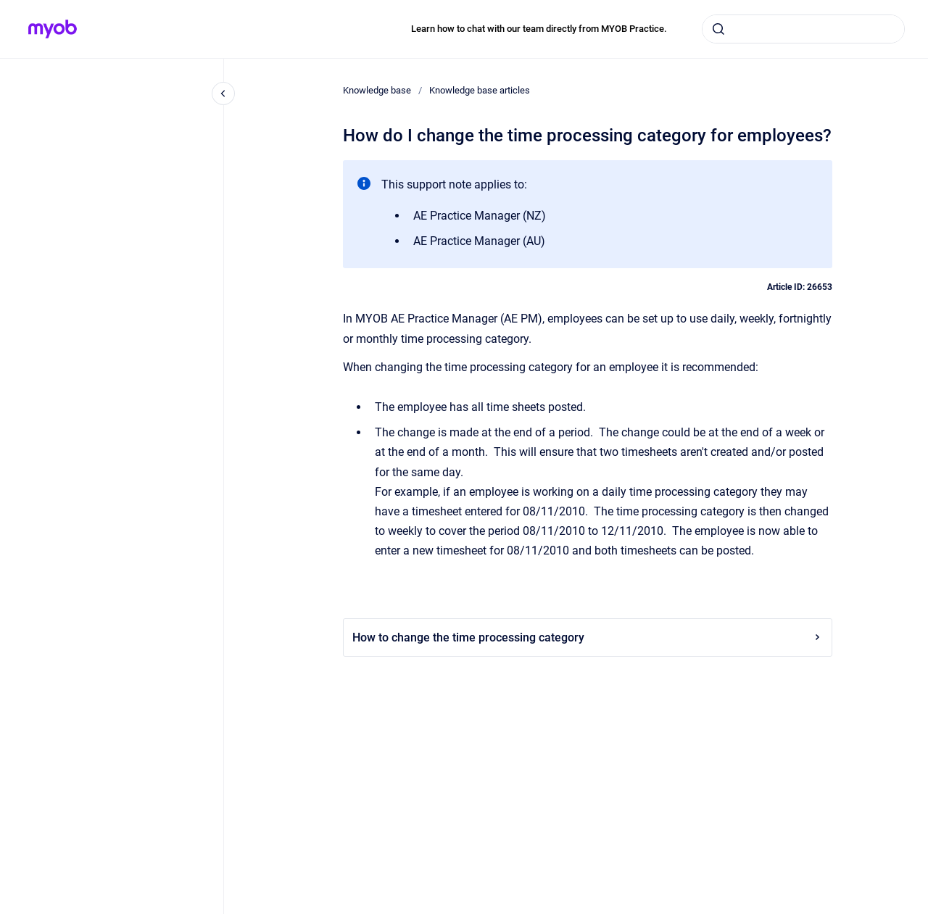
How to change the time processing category (587, 637)
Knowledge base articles (479, 90)
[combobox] (803, 29)
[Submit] (718, 29)
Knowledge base (377, 90)
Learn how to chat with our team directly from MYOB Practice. (539, 28)
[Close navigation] (223, 93)
